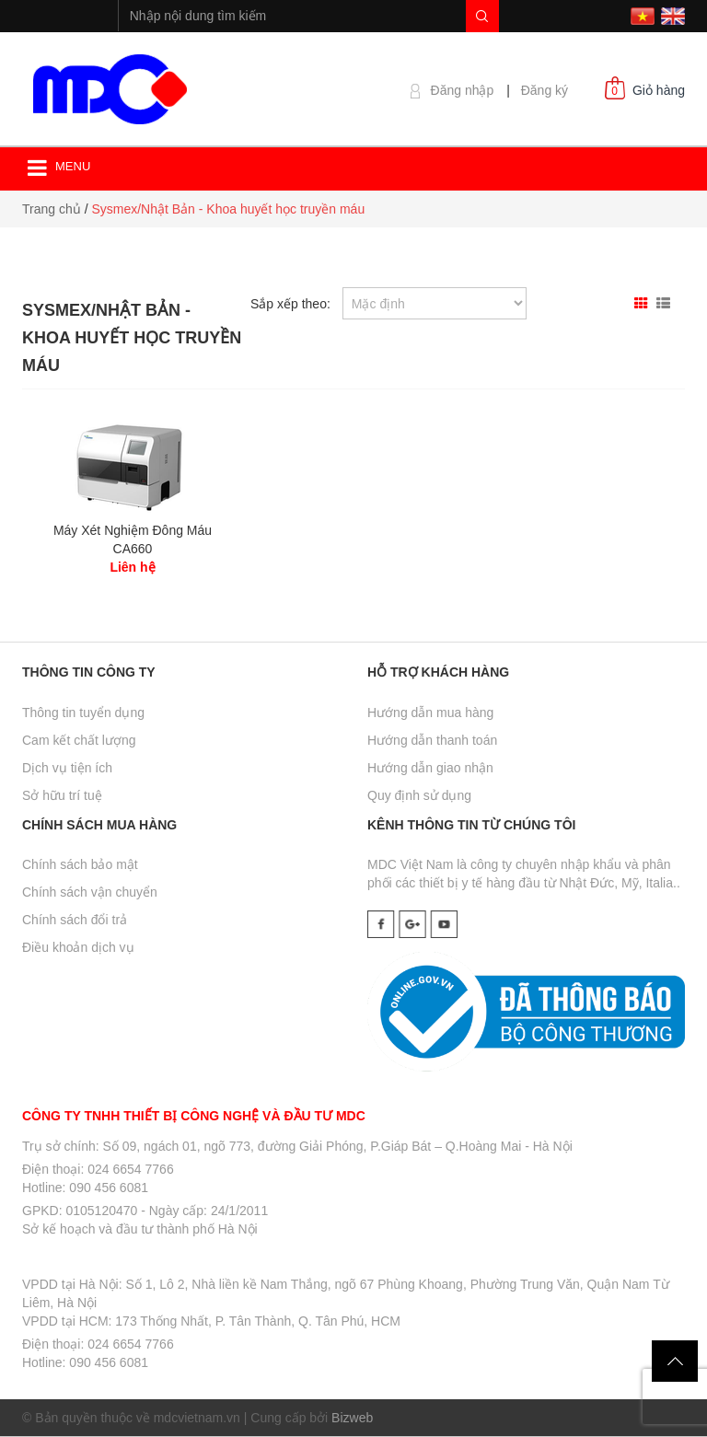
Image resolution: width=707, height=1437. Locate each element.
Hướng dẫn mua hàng (430, 712)
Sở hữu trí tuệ (62, 795)
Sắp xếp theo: (290, 303)
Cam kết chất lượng (78, 740)
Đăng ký (544, 90)
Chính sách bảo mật (80, 864)
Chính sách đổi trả (74, 919)
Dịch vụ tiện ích (67, 767)
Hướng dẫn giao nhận (430, 767)
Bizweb (352, 1417)
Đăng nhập (462, 90)
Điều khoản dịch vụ (78, 947)
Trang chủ (51, 209)
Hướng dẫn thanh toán (432, 740)
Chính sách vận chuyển (89, 892)
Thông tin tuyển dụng (83, 712)
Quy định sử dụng (419, 795)
